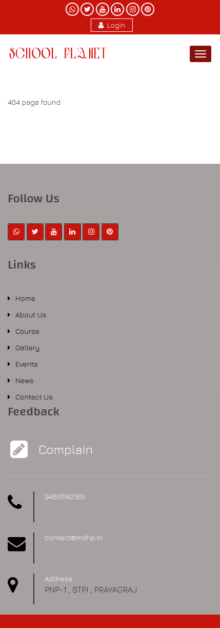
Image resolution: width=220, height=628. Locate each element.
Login (112, 25)
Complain (64, 449)
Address (58, 578)
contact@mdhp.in (74, 537)
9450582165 (65, 496)
